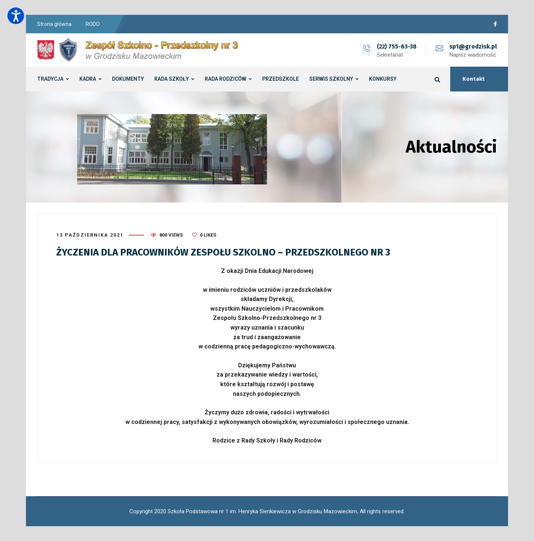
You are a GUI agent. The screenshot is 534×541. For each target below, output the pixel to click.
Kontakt (473, 79)
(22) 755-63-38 (396, 46)
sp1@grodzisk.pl (473, 46)
